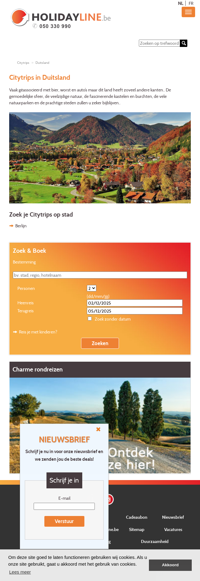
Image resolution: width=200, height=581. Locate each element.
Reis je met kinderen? (38, 331)
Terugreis (25, 310)
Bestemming (24, 261)
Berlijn (21, 225)
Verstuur (64, 521)
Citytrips (23, 62)
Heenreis (25, 302)
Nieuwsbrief (173, 517)
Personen (26, 288)
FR (191, 3)
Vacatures (173, 529)
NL (180, 3)
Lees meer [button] (20, 572)
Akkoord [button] (170, 565)
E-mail (64, 498)
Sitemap (136, 529)
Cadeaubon (136, 517)
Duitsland (42, 62)
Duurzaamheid (155, 541)
